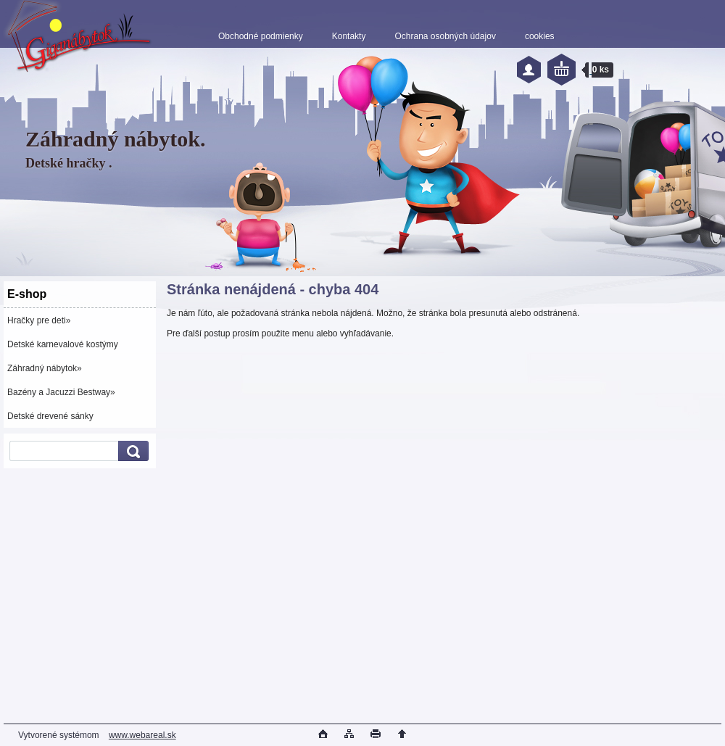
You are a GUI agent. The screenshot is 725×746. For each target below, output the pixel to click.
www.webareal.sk (142, 735)
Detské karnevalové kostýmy (62, 344)
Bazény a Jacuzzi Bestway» (61, 392)
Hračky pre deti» (38, 320)
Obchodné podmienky (260, 36)
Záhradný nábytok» (44, 368)
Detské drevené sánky (50, 416)
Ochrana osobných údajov (444, 36)
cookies (540, 36)
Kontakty (349, 36)
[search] (131, 451)
